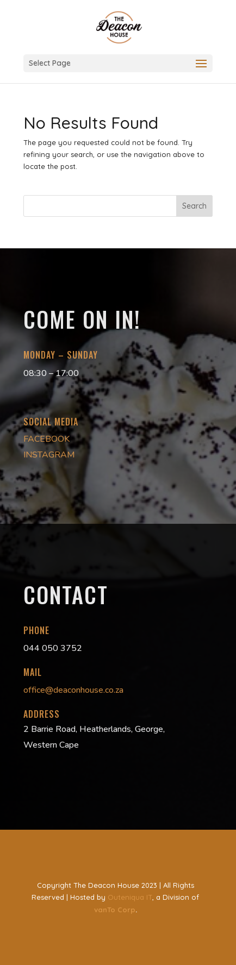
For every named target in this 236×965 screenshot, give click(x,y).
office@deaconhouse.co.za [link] (73, 690)
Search (194, 206)
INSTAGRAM (49, 455)
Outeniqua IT (130, 897)
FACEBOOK (46, 439)
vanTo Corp (114, 909)
